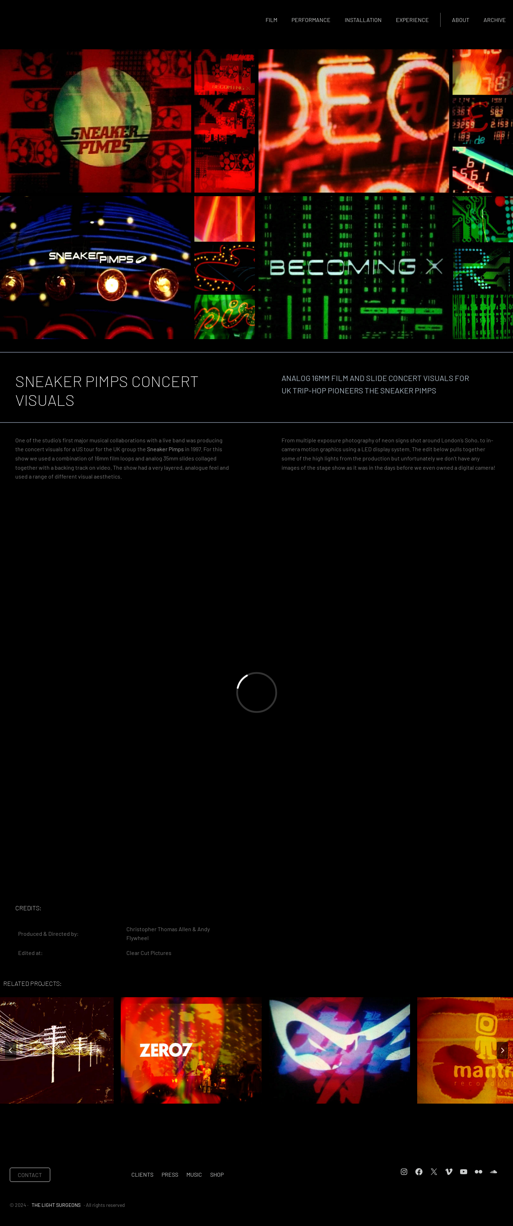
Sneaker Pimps (165, 449)
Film (271, 19)
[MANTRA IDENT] (404, 1050)
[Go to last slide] (10, 1050)
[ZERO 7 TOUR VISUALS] (108, 1050)
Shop (217, 1174)
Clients (142, 1174)
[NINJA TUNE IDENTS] (256, 1050)
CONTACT (30, 1174)
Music (194, 1174)
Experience (412, 19)
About (460, 19)
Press (170, 1174)
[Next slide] (502, 1050)
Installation (363, 19)
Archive (495, 19)
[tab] (231, 1109)
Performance (311, 19)
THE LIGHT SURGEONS (56, 1205)
